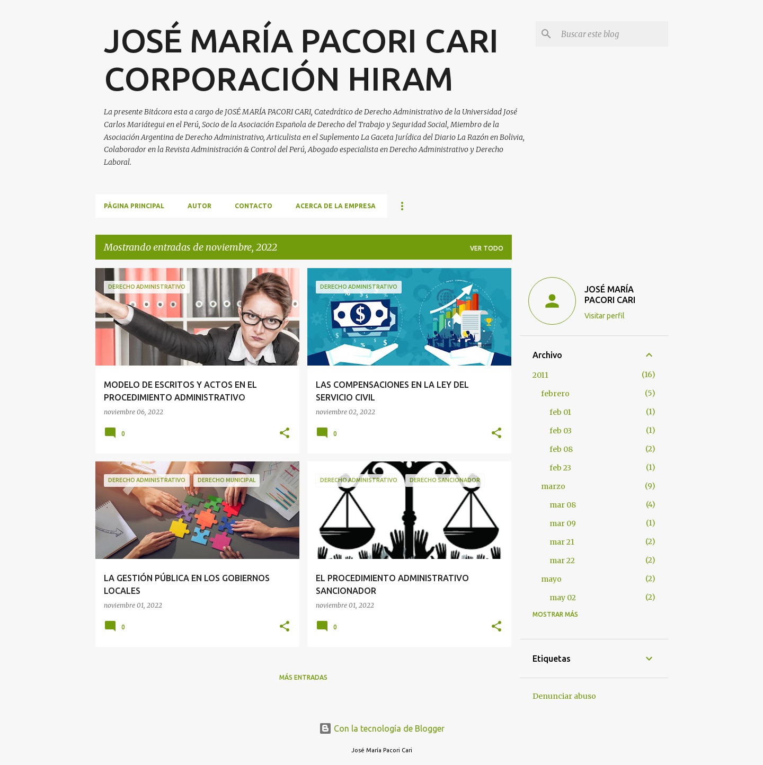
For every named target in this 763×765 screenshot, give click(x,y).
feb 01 (560, 412)
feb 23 (560, 468)
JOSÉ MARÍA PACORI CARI (609, 294)
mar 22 (562, 560)
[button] (284, 433)
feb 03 (560, 430)
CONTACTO (253, 205)
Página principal (134, 205)
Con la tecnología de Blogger (382, 728)
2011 (540, 375)
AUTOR (199, 205)
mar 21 (561, 542)
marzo (553, 486)
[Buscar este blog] (612, 34)
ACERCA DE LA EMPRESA (336, 205)
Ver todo (486, 248)
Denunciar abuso (564, 696)
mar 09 (562, 523)
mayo (551, 579)
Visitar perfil (604, 316)
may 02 (562, 597)
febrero (555, 393)
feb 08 (561, 449)
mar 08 (562, 505)
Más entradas (303, 677)
